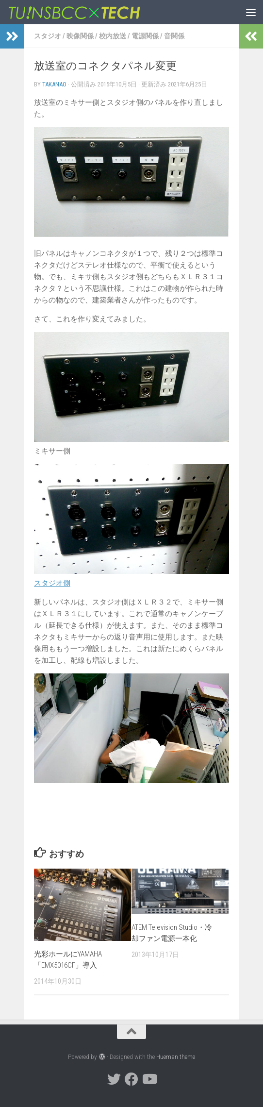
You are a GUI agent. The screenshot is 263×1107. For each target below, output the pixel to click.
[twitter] (114, 1079)
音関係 (174, 36)
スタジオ (47, 36)
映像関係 (80, 36)
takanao (54, 84)
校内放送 (112, 36)
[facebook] (131, 1079)
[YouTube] (149, 1079)
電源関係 (145, 36)
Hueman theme (175, 1056)
